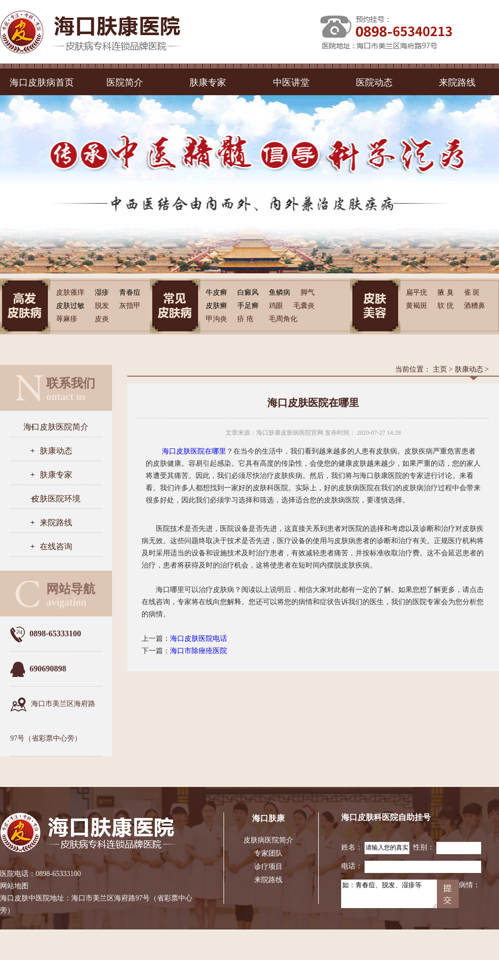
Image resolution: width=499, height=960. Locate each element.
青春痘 (130, 292)
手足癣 (248, 305)
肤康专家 (207, 82)
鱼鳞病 (279, 292)
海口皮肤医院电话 (198, 638)
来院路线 (457, 82)
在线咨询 (56, 546)
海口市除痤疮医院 (198, 651)
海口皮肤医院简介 (56, 426)
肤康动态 (56, 450)
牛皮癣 (216, 292)
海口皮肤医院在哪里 (194, 451)
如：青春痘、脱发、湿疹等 (389, 894)
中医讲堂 (291, 82)
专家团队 (268, 853)
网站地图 (14, 886)
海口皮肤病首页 (42, 82)
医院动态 (374, 82)
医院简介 (124, 82)
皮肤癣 (216, 305)
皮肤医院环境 (56, 498)
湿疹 (102, 292)
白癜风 (248, 292)
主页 (440, 369)
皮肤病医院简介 (268, 840)
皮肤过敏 (70, 305)
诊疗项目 (268, 866)
